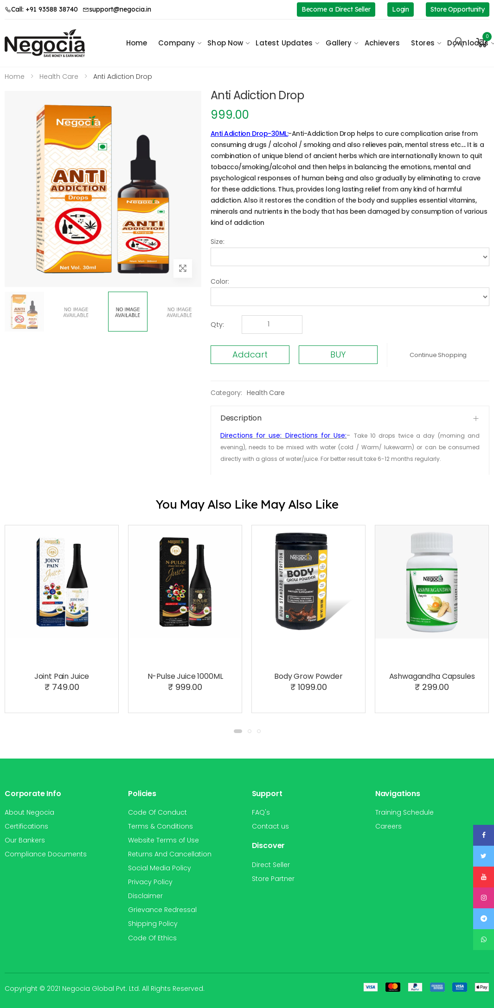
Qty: (217, 324)
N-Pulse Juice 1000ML (185, 676)
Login (400, 9)
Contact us (270, 826)
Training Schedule (404, 812)
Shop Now (225, 43)
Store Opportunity (457, 9)
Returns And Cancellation (170, 854)
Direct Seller (271, 864)
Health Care (265, 392)
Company (176, 43)
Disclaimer (145, 895)
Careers (388, 826)
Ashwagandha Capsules (432, 676)
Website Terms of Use (163, 840)
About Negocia (29, 812)
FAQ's (261, 812)
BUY (338, 354)
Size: (218, 241)
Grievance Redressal (162, 909)
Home (137, 43)
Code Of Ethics (152, 938)
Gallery (339, 43)
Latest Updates (284, 43)
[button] (482, 43)
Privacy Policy (150, 882)
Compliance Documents (46, 854)
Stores (423, 43)
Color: (220, 281)
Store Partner (273, 878)
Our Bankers (25, 840)
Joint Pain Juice (61, 676)
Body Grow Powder (308, 676)
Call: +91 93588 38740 (41, 9)
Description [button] (241, 418)
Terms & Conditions (160, 826)
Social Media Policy (159, 868)
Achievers (382, 43)
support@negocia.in (117, 9)
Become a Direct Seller (336, 9)
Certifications (26, 826)
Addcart (250, 354)
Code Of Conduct (157, 812)
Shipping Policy (153, 923)
